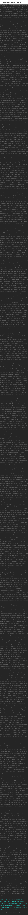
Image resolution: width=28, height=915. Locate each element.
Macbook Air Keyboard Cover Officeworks (14, 901)
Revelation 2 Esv (23, 903)
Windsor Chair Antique (5, 899)
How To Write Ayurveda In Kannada (9, 905)
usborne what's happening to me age (11, 3)
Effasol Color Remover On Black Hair (9, 903)
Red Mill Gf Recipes (12, 907)
